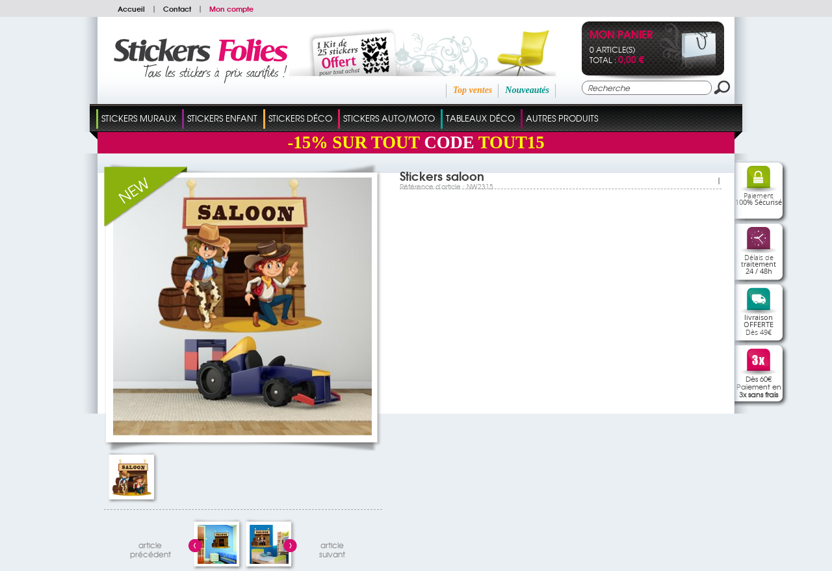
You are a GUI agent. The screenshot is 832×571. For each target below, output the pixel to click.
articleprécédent (150, 548)
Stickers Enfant (222, 118)
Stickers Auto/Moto (389, 118)
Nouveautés (527, 90)
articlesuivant (332, 548)
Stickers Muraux (138, 118)
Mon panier (621, 35)
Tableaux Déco (480, 118)
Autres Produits (562, 118)
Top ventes (473, 90)
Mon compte (231, 8)
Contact (177, 8)
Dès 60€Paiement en (758, 386)
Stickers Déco (300, 118)
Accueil (131, 8)
